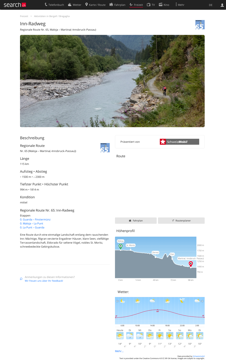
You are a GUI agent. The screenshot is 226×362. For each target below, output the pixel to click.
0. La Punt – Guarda (32, 227)
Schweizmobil (199, 356)
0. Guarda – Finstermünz (35, 219)
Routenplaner (183, 220)
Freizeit (24, 16)
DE (210, 5)
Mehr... (119, 351)
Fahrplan (138, 220)
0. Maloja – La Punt (31, 223)
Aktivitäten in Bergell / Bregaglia (52, 16)
